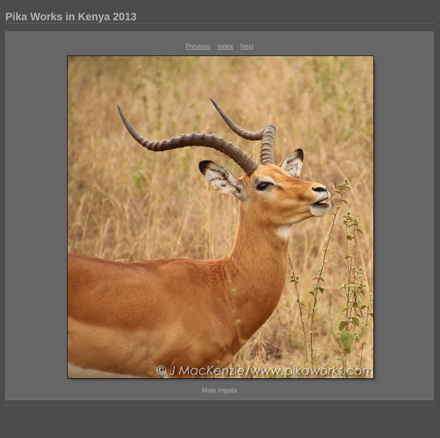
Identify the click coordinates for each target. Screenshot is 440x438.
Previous (197, 46)
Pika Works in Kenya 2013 (70, 16)
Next (247, 46)
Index (225, 46)
